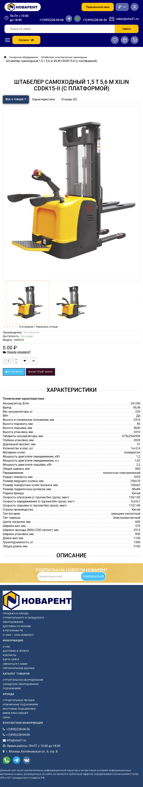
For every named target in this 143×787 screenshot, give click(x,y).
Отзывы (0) (69, 99)
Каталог (26, 40)
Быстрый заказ (40, 371)
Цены (6, 717)
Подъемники (12, 688)
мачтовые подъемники (19, 708)
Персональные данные (18, 668)
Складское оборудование (21, 684)
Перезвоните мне (97, 7)
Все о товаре (16, 99)
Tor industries (31, 332)
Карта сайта (11, 659)
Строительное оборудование (23, 679)
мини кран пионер (15, 713)
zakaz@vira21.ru (127, 19)
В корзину (14, 371)
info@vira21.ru (16, 740)
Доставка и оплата (16, 651)
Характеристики (43, 99)
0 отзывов (25, 326)
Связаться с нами (15, 664)
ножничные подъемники (20, 704)
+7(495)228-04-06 (51, 20)
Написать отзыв (47, 326)
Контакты (9, 655)
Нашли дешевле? (19, 352)
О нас (6, 646)
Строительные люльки (18, 700)
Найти (127, 29)
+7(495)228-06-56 (95, 20)
